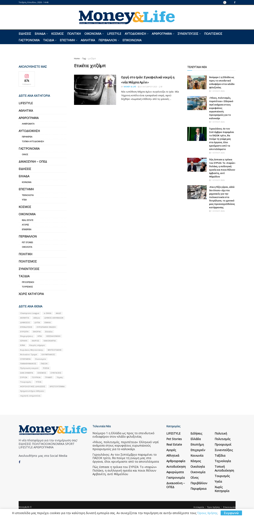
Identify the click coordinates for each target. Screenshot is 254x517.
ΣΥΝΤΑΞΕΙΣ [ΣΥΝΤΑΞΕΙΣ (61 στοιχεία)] (56, 373)
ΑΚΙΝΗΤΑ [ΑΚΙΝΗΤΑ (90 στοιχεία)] (24, 318)
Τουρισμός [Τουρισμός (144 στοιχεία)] (25, 382)
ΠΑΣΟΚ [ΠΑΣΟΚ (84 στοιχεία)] (44, 363)
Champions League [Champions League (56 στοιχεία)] (29, 313)
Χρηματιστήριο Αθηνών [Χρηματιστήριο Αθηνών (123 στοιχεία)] (32, 391)
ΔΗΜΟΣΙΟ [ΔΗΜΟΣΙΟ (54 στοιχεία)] (25, 322)
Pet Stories (27, 242)
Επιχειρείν (26, 229)
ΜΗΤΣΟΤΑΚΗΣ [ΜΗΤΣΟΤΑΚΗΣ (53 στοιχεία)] (55, 350)
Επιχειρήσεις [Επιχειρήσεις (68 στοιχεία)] (26, 336)
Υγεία (24, 199)
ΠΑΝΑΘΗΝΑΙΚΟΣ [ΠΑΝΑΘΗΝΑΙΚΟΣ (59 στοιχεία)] (28, 363)
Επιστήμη (67, 40)
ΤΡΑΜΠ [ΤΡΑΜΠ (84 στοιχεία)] (48, 377)
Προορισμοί (28, 282)
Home (77, 58)
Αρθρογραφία (162, 34)
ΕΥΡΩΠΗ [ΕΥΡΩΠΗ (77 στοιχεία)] (24, 331)
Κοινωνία (26, 182)
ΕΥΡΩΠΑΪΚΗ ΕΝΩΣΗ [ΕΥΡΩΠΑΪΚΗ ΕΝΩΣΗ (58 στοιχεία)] (46, 327)
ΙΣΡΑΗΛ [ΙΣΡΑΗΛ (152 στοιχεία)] (23, 340)
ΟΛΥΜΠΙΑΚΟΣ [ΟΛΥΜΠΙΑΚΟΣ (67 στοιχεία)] (48, 354)
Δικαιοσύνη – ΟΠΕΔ (33, 161)
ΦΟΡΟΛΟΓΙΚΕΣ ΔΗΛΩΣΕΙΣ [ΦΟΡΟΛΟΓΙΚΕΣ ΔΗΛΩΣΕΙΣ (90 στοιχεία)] (32, 386)
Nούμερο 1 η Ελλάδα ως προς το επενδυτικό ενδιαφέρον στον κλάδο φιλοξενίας (123, 435)
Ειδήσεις (25, 34)
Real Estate (27, 220)
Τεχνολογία (28, 195)
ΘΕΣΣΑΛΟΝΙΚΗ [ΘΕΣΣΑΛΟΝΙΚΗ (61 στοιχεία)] (53, 336)
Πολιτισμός (213, 34)
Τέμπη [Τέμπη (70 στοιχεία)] (60, 377)
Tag (84, 58)
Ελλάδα (40, 34)
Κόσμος (57, 34)
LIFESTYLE (114, 34)
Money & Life (130, 86)
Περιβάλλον (107, 40)
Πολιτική (74, 34)
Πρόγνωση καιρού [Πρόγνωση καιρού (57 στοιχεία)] (29, 368)
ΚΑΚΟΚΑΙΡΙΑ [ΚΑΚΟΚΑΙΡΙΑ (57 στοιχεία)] (50, 340)
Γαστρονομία (29, 40)
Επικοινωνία (131, 40)
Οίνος (25, 154)
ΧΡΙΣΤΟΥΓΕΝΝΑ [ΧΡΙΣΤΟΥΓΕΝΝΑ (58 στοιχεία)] (57, 386)
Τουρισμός (27, 286)
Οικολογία (27, 247)
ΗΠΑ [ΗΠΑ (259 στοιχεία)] (40, 336)
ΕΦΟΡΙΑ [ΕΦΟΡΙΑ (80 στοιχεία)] (37, 331)
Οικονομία (92, 34)
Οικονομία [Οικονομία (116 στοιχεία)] (40, 359)
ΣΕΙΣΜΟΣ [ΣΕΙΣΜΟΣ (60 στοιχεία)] (42, 373)
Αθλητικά (88, 40)
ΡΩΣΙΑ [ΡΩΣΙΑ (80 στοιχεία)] (46, 368)
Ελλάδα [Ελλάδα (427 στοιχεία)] (48, 331)
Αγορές (25, 224)
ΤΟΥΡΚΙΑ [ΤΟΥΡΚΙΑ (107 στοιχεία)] (36, 377)
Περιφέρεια (27, 136)
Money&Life (24, 507)
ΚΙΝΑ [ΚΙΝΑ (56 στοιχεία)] (22, 345)
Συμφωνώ (231, 513)
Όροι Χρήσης (213, 507)
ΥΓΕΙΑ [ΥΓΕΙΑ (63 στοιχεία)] (38, 382)
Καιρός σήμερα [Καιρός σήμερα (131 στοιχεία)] (37, 345)
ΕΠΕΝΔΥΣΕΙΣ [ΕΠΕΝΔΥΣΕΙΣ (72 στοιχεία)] (26, 327)
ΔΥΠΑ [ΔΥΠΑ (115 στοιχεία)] (37, 322)
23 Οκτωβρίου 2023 (147, 86)
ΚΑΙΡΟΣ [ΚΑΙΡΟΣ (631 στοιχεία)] (35, 340)
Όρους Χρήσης (207, 513)
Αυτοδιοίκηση (135, 34)
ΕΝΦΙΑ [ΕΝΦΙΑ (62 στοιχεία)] (48, 322)
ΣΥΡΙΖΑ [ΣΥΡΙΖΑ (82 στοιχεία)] (23, 377)
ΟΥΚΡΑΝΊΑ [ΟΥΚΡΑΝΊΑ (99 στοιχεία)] (25, 359)
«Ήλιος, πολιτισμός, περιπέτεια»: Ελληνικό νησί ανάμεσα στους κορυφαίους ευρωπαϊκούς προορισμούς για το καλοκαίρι (221, 108)
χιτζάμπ (92, 58)
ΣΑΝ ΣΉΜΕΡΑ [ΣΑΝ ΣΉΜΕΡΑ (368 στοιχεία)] (26, 373)
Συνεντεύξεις (188, 34)
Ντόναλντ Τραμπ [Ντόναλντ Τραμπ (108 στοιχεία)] (28, 354)
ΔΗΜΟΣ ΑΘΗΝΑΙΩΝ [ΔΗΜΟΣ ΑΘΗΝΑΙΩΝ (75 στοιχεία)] (53, 318)
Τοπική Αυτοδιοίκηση (33, 141)
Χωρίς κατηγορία (31, 294)
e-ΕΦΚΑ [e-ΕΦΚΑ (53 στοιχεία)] (47, 313)
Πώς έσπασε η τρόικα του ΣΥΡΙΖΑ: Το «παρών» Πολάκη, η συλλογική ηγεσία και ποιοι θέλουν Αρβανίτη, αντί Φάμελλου (124, 470)
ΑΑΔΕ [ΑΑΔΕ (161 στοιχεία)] (58, 313)
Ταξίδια (48, 40)
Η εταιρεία (199, 507)
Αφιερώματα (28, 123)
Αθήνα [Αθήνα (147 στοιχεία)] (37, 318)
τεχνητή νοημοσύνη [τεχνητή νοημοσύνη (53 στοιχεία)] (30, 395)
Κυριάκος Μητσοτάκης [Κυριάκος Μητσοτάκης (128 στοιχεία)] (31, 350)
